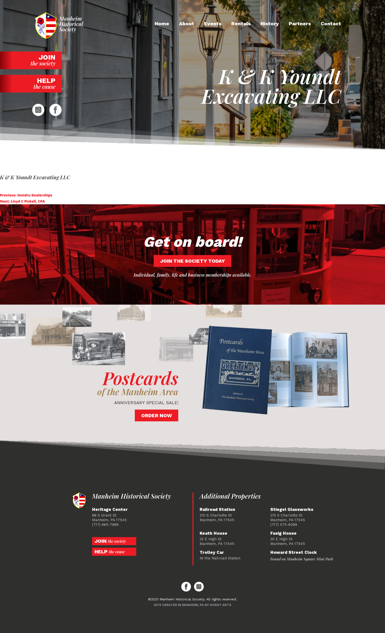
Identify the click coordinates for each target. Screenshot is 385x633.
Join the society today (192, 261)
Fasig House (283, 533)
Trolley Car (212, 552)
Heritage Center (110, 509)
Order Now (156, 415)
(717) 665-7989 (105, 524)
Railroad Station (217, 509)
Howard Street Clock (293, 552)
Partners (300, 23)
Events (212, 23)
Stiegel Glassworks (291, 509)
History (270, 23)
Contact (331, 23)
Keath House (213, 533)
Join (30, 60)
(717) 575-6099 (283, 524)
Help (30, 83)
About (186, 23)
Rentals (241, 23)
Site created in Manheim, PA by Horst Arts (192, 605)
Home (162, 23)
